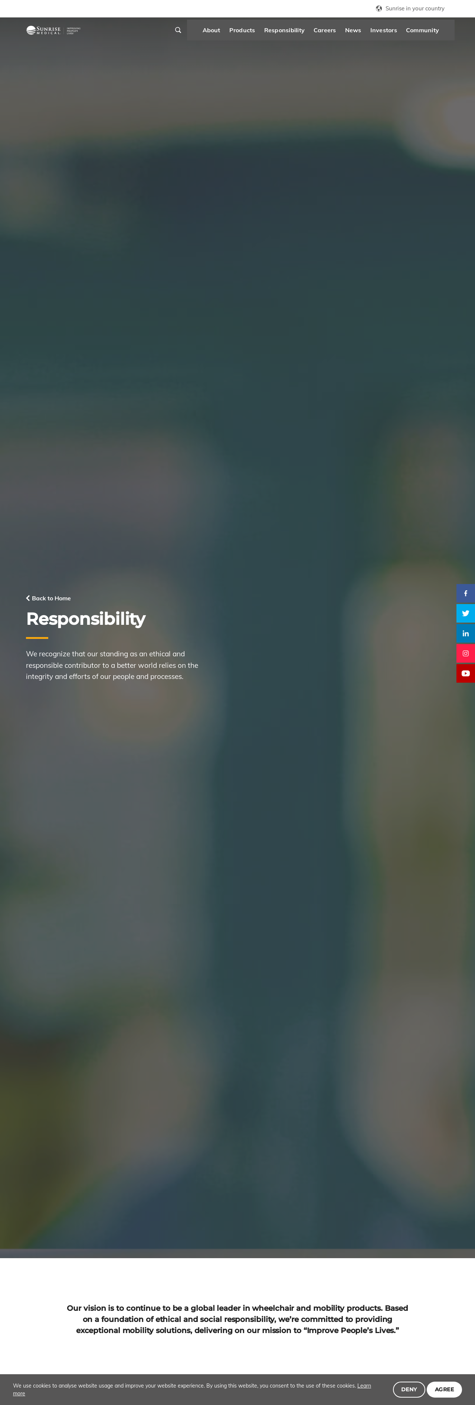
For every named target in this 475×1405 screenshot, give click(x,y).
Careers (306, 33)
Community (404, 33)
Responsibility (266, 33)
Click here (39, 1212)
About (193, 33)
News (335, 33)
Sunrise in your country (415, 8)
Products (224, 33)
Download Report (64, 1188)
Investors (365, 33)
